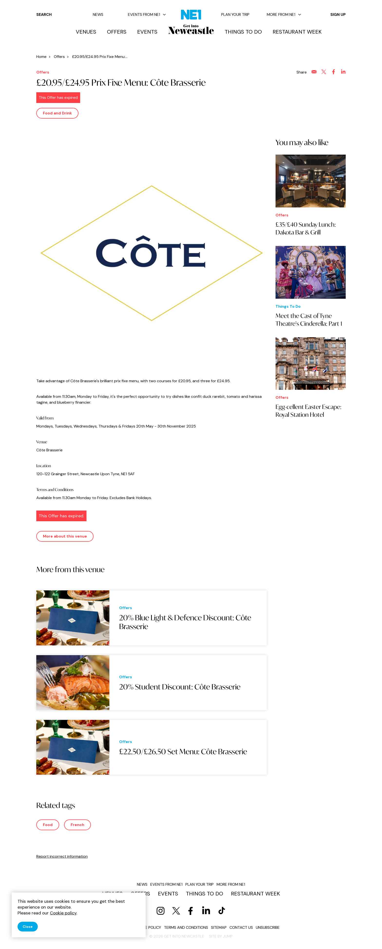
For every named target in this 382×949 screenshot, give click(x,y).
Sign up (338, 14)
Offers (116, 32)
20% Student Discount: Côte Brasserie (179, 686)
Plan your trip (235, 14)
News (98, 14)
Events (147, 32)
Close (28, 926)
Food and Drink (57, 113)
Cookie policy (147, 927)
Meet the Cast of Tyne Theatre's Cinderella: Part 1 (309, 319)
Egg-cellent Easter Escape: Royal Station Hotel (309, 411)
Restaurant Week (297, 32)
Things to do (243, 32)
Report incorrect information (62, 856)
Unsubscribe (268, 927)
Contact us (241, 927)
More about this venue (65, 536)
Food (48, 824)
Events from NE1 (147, 14)
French (77, 824)
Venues (86, 32)
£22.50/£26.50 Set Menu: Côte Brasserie (183, 751)
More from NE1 (284, 14)
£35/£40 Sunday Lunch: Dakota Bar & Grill (306, 228)
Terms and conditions (186, 927)
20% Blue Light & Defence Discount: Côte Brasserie (185, 622)
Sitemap (219, 927)
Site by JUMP (221, 936)
